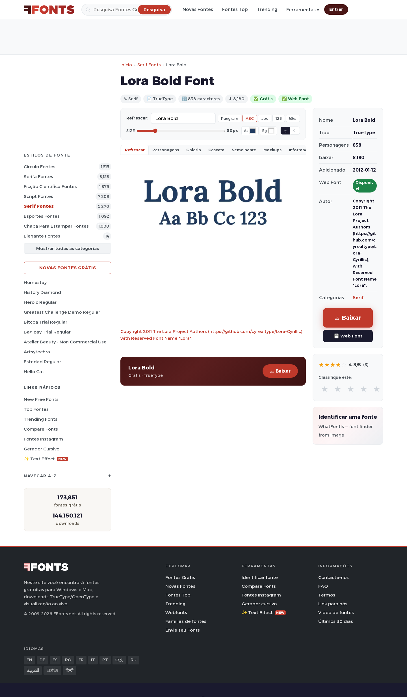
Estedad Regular (42, 361)
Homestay (35, 282)
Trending (267, 9)
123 (279, 118)
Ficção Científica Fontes (50, 186)
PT (105, 659)
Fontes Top (235, 9)
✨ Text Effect (46, 458)
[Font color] (252, 130)
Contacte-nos (333, 577)
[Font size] (181, 131)
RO (68, 659)
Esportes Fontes (42, 216)
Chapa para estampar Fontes (56, 226)
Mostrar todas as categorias (67, 248)
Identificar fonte (260, 577)
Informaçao (301, 149)
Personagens (165, 149)
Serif (358, 297)
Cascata (216, 149)
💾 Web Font (348, 336)
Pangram (229, 118)
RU (134, 659)
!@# (293, 118)
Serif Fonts (149, 64)
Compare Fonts (41, 429)
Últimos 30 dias (335, 621)
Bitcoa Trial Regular (45, 322)
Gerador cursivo (41, 449)
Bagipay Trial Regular (47, 332)
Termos (326, 595)
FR (81, 659)
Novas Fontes (198, 9)
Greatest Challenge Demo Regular (62, 312)
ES (55, 659)
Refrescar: (137, 118)
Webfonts (176, 612)
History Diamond (42, 292)
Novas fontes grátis (67, 267)
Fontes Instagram (43, 439)
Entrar (336, 9)
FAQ (323, 586)
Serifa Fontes (38, 176)
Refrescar (135, 149)
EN (29, 659)
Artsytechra (37, 351)
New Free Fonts (41, 399)
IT (93, 659)
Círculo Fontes (39, 166)
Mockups (272, 149)
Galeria (193, 149)
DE (42, 659)
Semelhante (244, 149)
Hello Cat (34, 371)
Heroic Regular (40, 302)
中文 (119, 659)
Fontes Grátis (180, 577)
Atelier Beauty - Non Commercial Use (65, 342)
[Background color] (271, 130)
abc (264, 118)
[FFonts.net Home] (49, 9)
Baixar (280, 371)
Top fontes (36, 409)
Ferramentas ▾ (302, 9)
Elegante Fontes (42, 236)
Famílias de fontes (185, 621)
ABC (250, 118)
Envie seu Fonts (182, 630)
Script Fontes (38, 196)
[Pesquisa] (126, 10)
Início (126, 64)
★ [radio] (324, 389)
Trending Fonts (40, 419)
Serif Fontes (39, 206)
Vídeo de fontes (336, 612)
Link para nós (332, 603)
